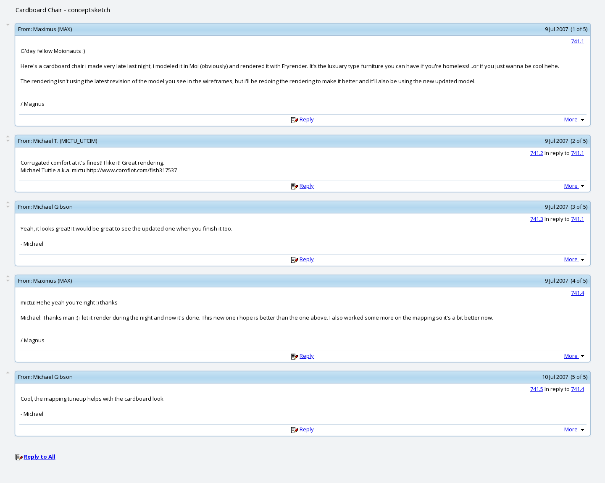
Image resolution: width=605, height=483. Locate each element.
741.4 (577, 293)
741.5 (536, 389)
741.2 (536, 153)
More (575, 119)
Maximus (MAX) (52, 29)
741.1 (577, 41)
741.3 (536, 219)
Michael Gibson (53, 206)
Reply (307, 119)
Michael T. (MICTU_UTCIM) (65, 140)
